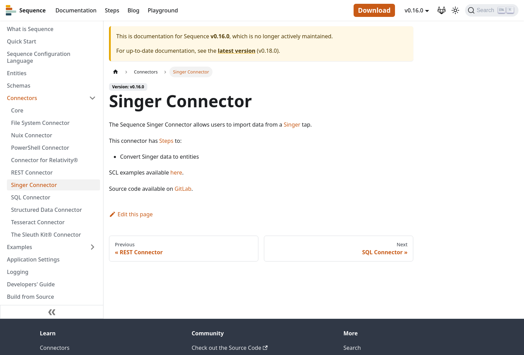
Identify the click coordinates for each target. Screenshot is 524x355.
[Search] (491, 10)
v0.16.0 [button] (414, 10)
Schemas (18, 85)
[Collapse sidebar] (51, 312)
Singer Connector (34, 185)
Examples (19, 247)
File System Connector (40, 123)
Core (17, 110)
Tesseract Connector (38, 222)
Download (374, 10)
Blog (133, 10)
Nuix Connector (31, 135)
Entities (17, 73)
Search (352, 348)
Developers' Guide (31, 284)
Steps (112, 10)
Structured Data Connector (46, 210)
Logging (17, 272)
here (176, 172)
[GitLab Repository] (441, 10)
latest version (236, 51)
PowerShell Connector (40, 147)
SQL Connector (30, 197)
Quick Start (21, 41)
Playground (163, 10)
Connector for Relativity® (44, 160)
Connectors (22, 98)
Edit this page (131, 214)
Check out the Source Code (230, 348)
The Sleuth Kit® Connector (46, 234)
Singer (292, 124)
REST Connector (32, 172)
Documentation (76, 10)
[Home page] (115, 72)
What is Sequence (30, 29)
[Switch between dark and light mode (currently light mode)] (455, 10)
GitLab (183, 189)
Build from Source (30, 296)
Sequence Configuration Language (38, 57)
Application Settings (33, 259)
